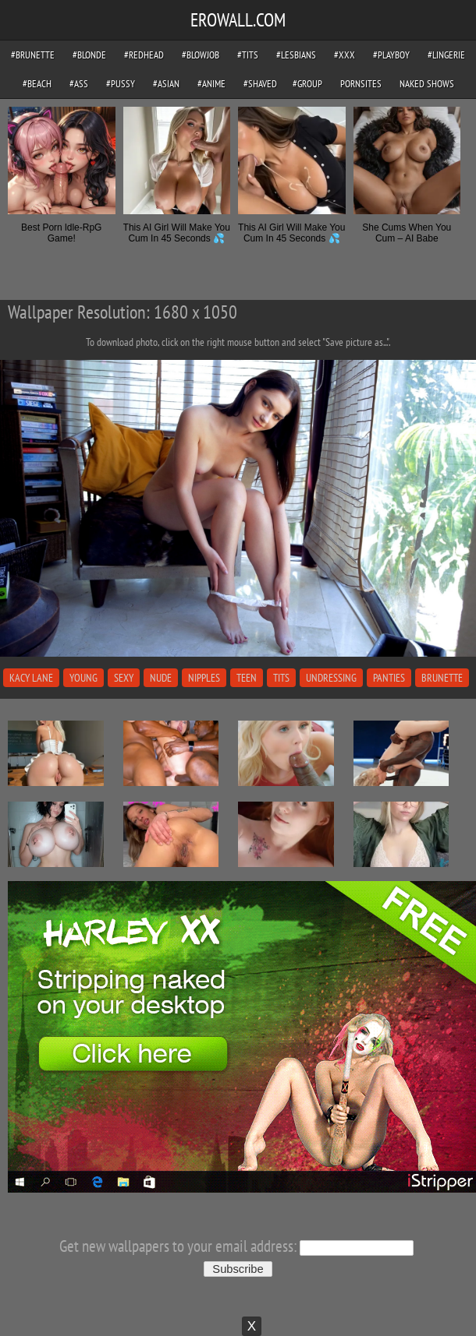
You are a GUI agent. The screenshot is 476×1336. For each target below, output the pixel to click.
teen (246, 678)
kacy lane (31, 678)
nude (161, 678)
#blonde (89, 55)
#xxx (344, 55)
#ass (78, 83)
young (83, 678)
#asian (166, 83)
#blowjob (200, 55)
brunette (442, 678)
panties (389, 678)
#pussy (120, 83)
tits (281, 678)
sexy (123, 678)
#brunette (33, 55)
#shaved (260, 83)
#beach (37, 83)
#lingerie (446, 55)
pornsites (361, 83)
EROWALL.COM (238, 20)
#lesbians (296, 55)
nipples (204, 678)
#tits (247, 55)
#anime (211, 83)
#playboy (391, 55)
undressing (331, 678)
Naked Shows (427, 83)
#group (307, 83)
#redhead (144, 55)
